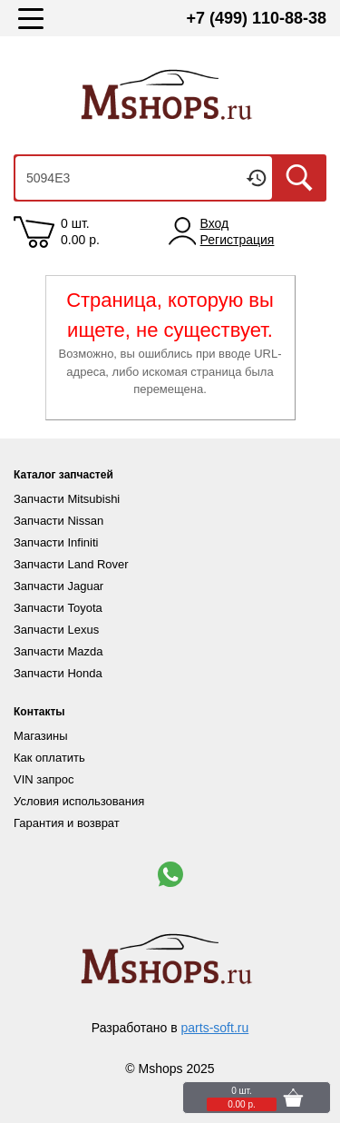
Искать (299, 178)
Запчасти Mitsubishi (67, 499)
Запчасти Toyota (58, 608)
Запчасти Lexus (56, 629)
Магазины (41, 736)
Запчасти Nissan (58, 520)
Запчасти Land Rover (71, 564)
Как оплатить (49, 757)
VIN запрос (43, 779)
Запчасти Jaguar (58, 586)
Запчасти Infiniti (56, 542)
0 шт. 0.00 (80, 231)
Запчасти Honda (58, 673)
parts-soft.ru (215, 1027)
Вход (214, 223)
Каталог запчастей (63, 474)
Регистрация (237, 239)
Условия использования (79, 801)
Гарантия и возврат (67, 823)
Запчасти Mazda (58, 651)
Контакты (39, 711)
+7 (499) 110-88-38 (256, 18)
